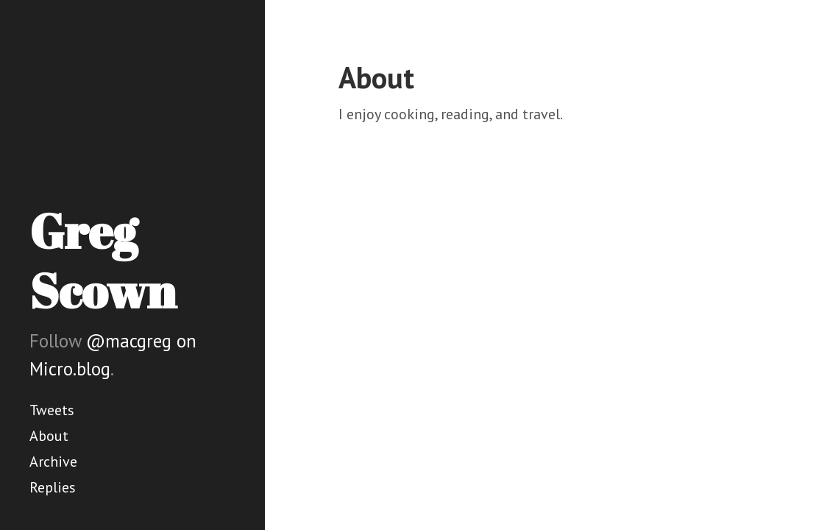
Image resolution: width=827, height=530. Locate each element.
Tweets (51, 410)
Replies (52, 487)
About (48, 435)
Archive (53, 461)
